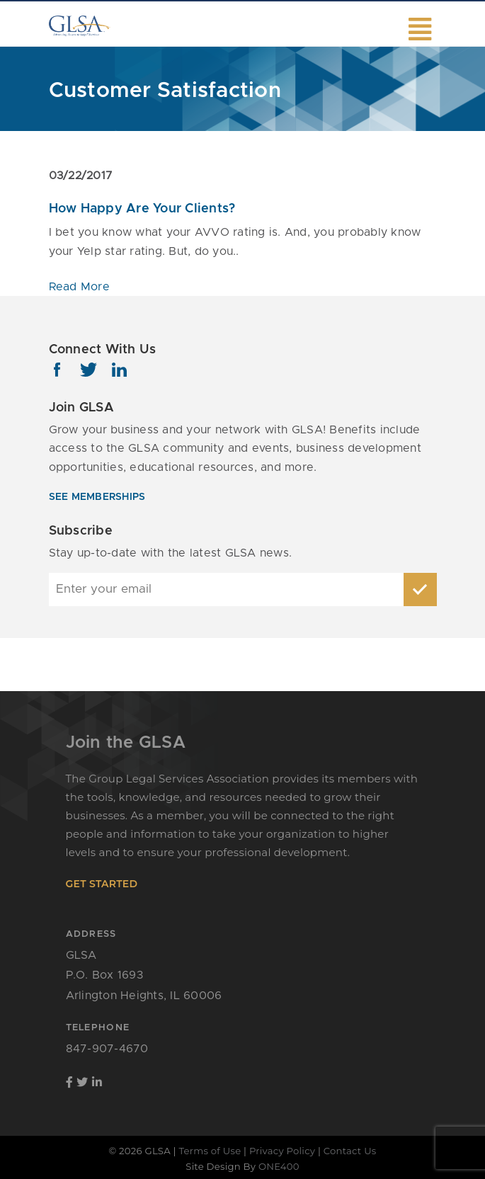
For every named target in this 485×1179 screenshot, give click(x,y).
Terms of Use (209, 1150)
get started (102, 883)
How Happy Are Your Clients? (142, 209)
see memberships (97, 497)
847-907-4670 (107, 1048)
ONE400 (278, 1166)
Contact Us (350, 1150)
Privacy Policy (282, 1150)
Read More (79, 286)
